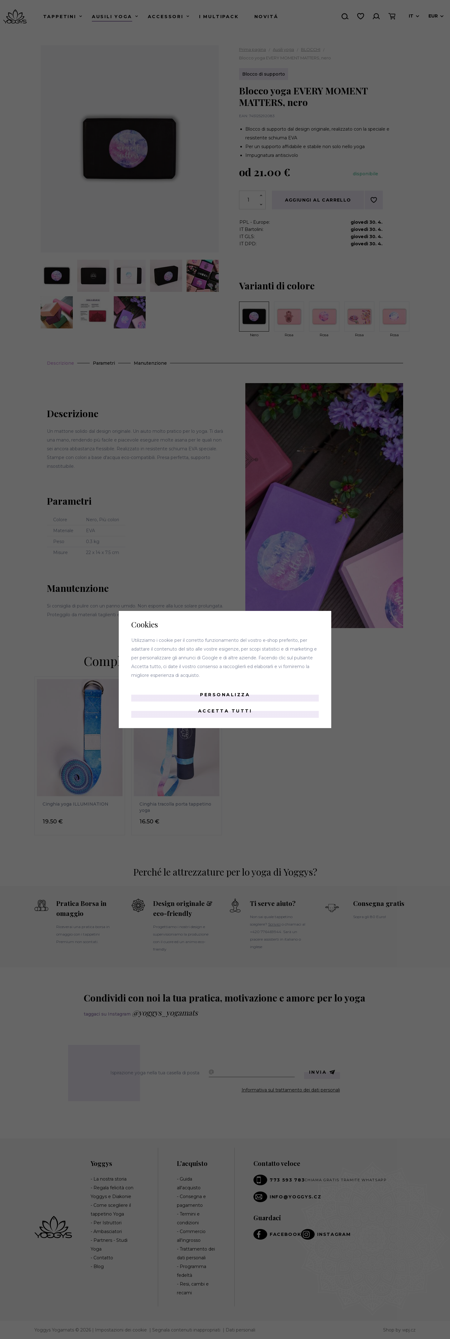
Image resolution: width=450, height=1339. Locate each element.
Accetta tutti (225, 711)
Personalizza (225, 694)
